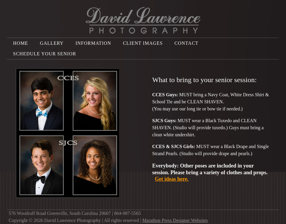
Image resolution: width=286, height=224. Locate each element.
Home (20, 43)
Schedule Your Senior (44, 53)
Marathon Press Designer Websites (175, 220)
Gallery (52, 43)
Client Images (143, 43)
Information (93, 43)
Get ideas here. (172, 179)
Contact (186, 43)
